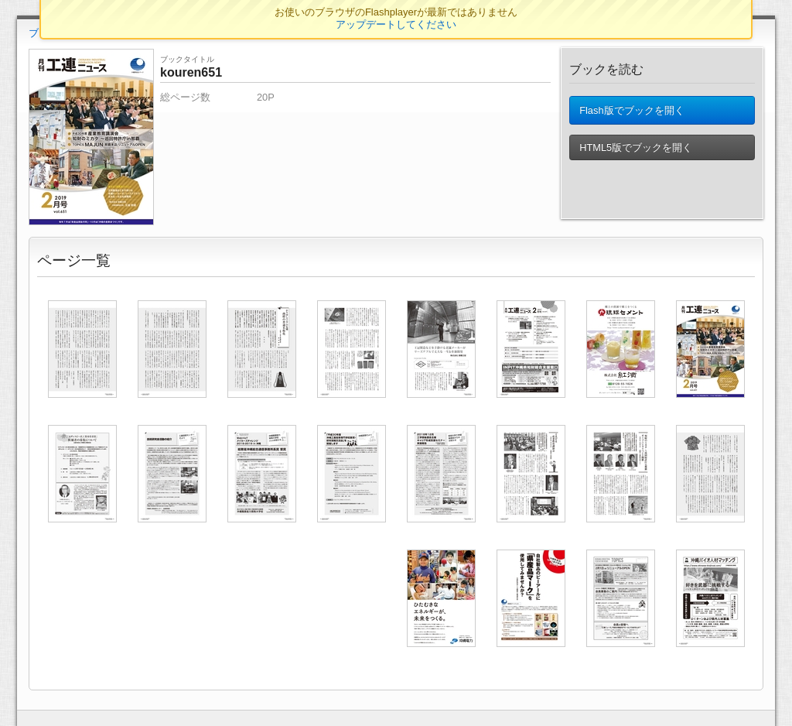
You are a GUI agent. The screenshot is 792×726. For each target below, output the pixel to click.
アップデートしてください (396, 24)
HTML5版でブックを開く (636, 153)
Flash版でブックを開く (631, 113)
